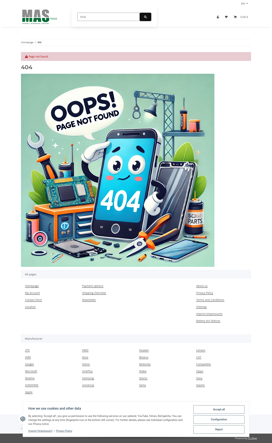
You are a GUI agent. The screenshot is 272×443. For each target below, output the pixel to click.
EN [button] (243, 3)
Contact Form (33, 300)
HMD (85, 350)
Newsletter (89, 300)
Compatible (203, 364)
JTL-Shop (252, 438)
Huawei (144, 350)
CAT (198, 357)
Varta (142, 385)
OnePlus (87, 371)
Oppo (199, 371)
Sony (199, 378)
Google (29, 364)
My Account (32, 293)
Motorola (145, 364)
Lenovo (200, 350)
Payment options (92, 286)
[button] (218, 16)
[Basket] (241, 16)
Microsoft (31, 371)
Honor (86, 364)
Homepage (32, 286)
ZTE (27, 350)
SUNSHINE (31, 385)
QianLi (143, 378)
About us (202, 286)
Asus (85, 357)
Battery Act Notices (208, 320)
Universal (88, 385)
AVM (28, 357)
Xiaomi (200, 385)
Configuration (218, 419)
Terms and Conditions (210, 300)
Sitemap (201, 307)
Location (30, 307)
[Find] (108, 17)
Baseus (143, 357)
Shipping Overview (94, 293)
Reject (218, 429)
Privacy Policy (64, 431)
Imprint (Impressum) (41, 431)
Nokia (142, 371)
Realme (30, 378)
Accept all (218, 410)
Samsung (88, 378)
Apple (28, 392)
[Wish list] (226, 16)
